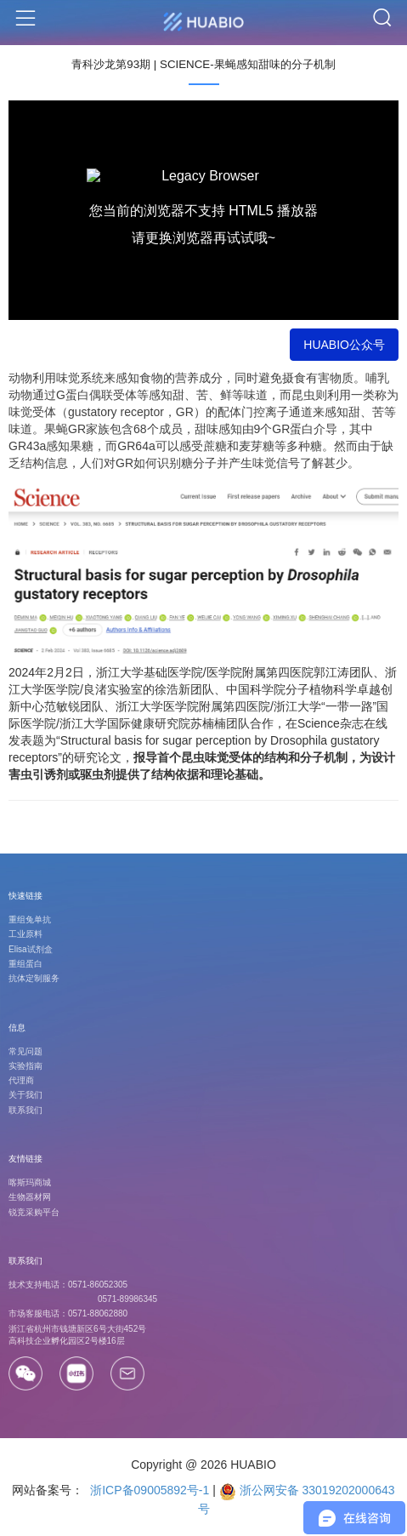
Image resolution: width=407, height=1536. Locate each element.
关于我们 (25, 1094)
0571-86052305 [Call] (97, 1284)
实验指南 (25, 1066)
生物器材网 (29, 1197)
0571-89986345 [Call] (127, 1299)
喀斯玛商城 (29, 1182)
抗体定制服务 (33, 978)
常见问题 (25, 1051)
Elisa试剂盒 (30, 949)
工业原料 (25, 934)
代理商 (21, 1080)
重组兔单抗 (29, 919)
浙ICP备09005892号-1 (148, 1490)
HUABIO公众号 (344, 344)
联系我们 (25, 1110)
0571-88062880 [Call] (97, 1313)
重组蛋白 (25, 963)
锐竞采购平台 (33, 1212)
